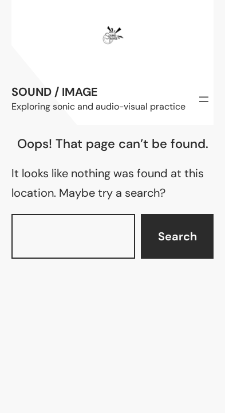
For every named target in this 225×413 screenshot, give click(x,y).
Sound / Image (54, 91)
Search (177, 236)
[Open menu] (204, 99)
